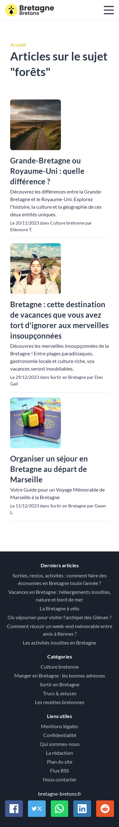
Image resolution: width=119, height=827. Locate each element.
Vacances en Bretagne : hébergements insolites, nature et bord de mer (59, 595)
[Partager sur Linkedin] (82, 808)
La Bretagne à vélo (59, 608)
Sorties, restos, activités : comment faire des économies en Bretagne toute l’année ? (59, 579)
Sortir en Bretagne (59, 684)
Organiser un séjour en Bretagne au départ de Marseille (49, 469)
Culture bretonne (60, 667)
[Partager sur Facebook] (14, 808)
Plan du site (59, 762)
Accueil (18, 44)
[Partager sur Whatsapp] (60, 808)
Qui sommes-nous (60, 744)
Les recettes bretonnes (59, 702)
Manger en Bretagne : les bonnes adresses (59, 675)
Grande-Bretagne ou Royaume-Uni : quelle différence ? (47, 171)
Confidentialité (59, 735)
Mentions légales (59, 726)
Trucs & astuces (59, 693)
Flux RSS (59, 770)
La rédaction (59, 753)
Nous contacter (59, 779)
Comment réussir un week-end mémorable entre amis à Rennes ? (59, 630)
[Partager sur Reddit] (105, 808)
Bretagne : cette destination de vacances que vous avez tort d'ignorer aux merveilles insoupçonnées (59, 320)
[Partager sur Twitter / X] (37, 808)
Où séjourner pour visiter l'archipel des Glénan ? (59, 617)
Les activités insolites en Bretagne (59, 642)
